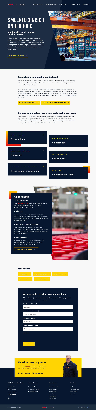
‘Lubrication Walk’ (23, 205)
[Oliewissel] (27, 155)
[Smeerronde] (68, 143)
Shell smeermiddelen (34, 389)
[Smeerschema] (27, 139)
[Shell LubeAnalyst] (68, 159)
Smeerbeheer (53, 396)
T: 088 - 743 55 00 (12, 392)
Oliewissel (52, 394)
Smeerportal (52, 398)
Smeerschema (53, 389)
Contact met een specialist (25, 251)
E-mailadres (29, 320)
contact (27, 366)
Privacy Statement (82, 407)
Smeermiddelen (37, 4)
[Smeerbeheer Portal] (68, 175)
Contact (85, 4)
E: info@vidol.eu (12, 394)
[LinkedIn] (9, 398)
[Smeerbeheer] (27, 171)
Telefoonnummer (31, 328)
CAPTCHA (26, 335)
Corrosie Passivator (33, 391)
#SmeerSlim (73, 394)
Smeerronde (52, 391)
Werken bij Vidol (76, 4)
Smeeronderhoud (51, 4)
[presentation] (32, 338)
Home (7, 15)
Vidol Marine (63, 4)
